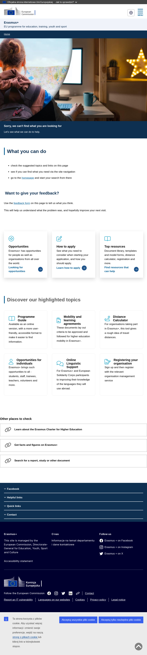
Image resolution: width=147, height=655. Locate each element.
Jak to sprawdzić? (66, 2)
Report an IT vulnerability (18, 599)
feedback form (22, 203)
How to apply (66, 246)
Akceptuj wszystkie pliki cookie (78, 620)
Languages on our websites (54, 599)
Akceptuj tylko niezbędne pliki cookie (121, 620)
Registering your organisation (126, 361)
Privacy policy (98, 599)
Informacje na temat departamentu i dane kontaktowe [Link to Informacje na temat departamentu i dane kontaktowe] (73, 542)
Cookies (80, 599)
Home (7, 34)
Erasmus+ (10, 534)
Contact (89, 593)
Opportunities (18, 246)
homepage (28, 177)
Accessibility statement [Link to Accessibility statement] (18, 561)
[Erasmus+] (21, 11)
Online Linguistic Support (73, 363)
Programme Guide (26, 318)
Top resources (114, 246)
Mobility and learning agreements (72, 320)
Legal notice (118, 599)
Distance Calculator (120, 318)
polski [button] (131, 13)
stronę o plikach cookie (25, 637)
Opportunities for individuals (29, 361)
